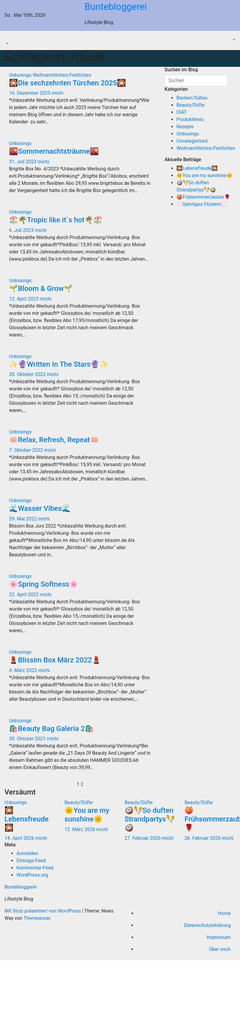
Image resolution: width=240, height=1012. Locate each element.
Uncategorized (191, 141)
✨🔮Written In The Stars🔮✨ (58, 364)
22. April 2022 (24, 594)
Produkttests (190, 119)
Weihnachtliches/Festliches (62, 75)
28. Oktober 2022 (28, 374)
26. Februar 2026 (203, 838)
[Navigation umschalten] (9, 38)
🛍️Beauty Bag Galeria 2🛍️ (51, 728)
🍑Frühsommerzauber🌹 (203, 197)
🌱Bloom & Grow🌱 (41, 288)
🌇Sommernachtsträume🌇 (54, 151)
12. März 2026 (80, 829)
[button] (6, 44)
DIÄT (181, 112)
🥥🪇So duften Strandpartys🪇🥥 (150, 819)
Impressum (219, 937)
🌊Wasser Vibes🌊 (40, 508)
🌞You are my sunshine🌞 (204, 175)
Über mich (220, 949)
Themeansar (36, 918)
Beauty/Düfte (190, 105)
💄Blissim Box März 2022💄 (55, 660)
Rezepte (185, 126)
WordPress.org (32, 875)
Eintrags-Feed (31, 860)
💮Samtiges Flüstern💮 (201, 204)
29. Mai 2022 (23, 519)
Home (224, 913)
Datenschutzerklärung (207, 925)
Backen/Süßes (192, 98)
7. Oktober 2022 (26, 450)
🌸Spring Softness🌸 (43, 584)
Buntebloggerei (115, 6)
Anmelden (27, 853)
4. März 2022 (23, 670)
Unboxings (21, 75)
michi (57, 93)
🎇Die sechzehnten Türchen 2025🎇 (67, 83)
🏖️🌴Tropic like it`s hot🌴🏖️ (55, 220)
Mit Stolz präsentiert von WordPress (43, 911)
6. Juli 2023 (22, 230)
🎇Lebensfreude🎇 (197, 168)
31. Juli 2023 (23, 161)
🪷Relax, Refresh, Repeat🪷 (54, 440)
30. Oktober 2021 (28, 738)
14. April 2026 (19, 838)
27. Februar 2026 (143, 838)
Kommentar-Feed (34, 868)
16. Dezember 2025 (30, 93)
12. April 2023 (24, 299)
